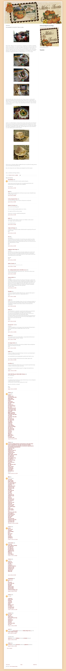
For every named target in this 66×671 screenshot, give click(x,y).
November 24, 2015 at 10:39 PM (13, 523)
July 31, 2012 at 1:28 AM (12, 296)
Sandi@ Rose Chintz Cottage (12, 249)
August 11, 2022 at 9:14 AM (12, 639)
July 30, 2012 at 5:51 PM (12, 233)
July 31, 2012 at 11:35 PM (12, 359)
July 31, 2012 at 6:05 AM (12, 306)
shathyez (9, 643)
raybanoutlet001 (10, 542)
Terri (9, 236)
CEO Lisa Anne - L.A (11, 324)
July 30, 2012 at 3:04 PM (12, 195)
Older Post (35, 664)
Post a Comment (9, 648)
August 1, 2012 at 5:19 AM (12, 370)
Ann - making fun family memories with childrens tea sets (17, 269)
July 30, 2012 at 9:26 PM (12, 273)
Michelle (9, 335)
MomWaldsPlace (10, 179)
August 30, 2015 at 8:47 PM (12, 438)
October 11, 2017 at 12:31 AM (12, 539)
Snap (9, 191)
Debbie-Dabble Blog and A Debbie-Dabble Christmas (16, 374)
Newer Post (8, 664)
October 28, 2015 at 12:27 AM (12, 473)
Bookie (9, 218)
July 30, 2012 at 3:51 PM (12, 214)
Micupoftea (10, 291)
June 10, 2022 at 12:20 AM (12, 633)
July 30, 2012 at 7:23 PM (12, 266)
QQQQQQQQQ (10, 578)
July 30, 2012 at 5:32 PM (12, 224)
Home (21, 664)
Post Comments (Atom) (13, 666)
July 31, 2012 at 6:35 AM (12, 321)
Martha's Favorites (11, 263)
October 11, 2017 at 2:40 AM (12, 555)
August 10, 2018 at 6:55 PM (12, 591)
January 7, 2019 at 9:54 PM (12, 625)
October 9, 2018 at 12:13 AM (12, 609)
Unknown (9, 392)
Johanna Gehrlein (11, 277)
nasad (9, 629)
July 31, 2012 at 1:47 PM (12, 339)
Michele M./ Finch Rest (12, 205)
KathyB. (9, 351)
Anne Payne (10, 363)
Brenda (9, 309)
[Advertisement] (21, 656)
